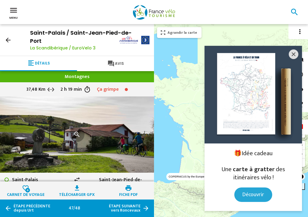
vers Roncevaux (124, 208)
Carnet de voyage (26, 194)
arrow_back (8, 40)
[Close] (293, 54)
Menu (13, 13)
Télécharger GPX (77, 194)
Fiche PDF (128, 194)
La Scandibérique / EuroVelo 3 (63, 48)
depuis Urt (32, 208)
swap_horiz (77, 179)
